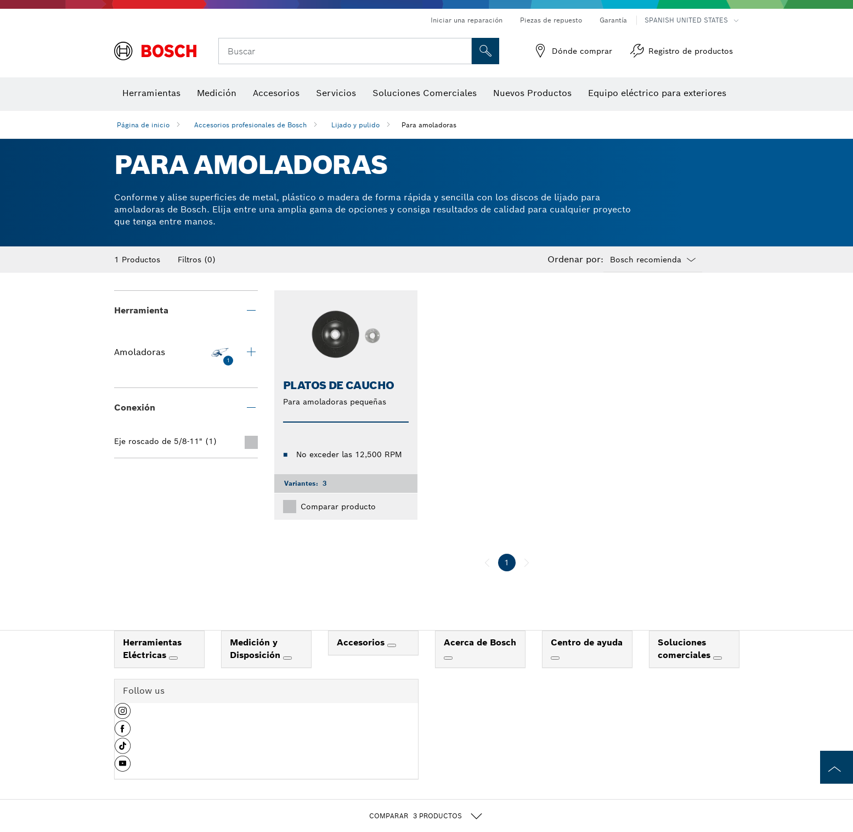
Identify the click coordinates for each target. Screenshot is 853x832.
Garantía (613, 20)
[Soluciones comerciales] (717, 658)
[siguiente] (526, 562)
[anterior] (487, 562)
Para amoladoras (429, 125)
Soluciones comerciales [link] (685, 649)
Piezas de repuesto (551, 20)
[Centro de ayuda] (555, 658)
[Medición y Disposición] (287, 658)
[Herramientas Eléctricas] (173, 658)
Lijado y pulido (355, 125)
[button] (123, 715)
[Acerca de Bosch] (448, 658)
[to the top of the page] (836, 767)
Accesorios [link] (362, 642)
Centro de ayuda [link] (587, 642)
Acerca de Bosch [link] (480, 642)
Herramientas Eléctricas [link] (152, 649)
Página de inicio (143, 125)
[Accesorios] (391, 645)
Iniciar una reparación (466, 20)
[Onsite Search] (485, 51)
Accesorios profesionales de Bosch (250, 125)
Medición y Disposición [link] (256, 649)
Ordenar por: (575, 259)
